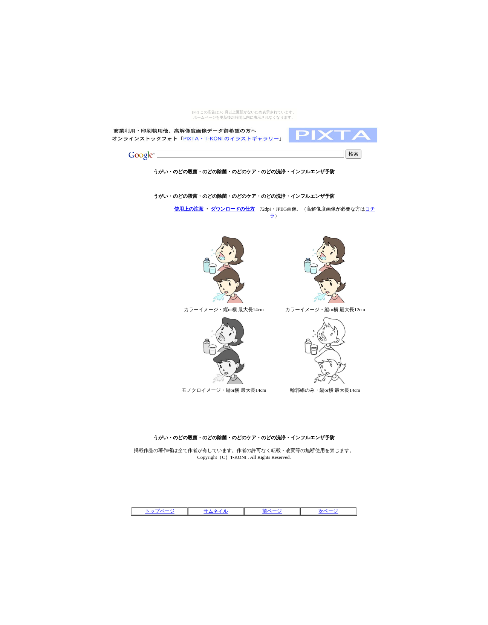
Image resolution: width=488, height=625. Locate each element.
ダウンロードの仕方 (233, 209)
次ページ (328, 511)
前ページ (272, 511)
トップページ (159, 511)
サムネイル (215, 511)
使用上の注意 (188, 209)
